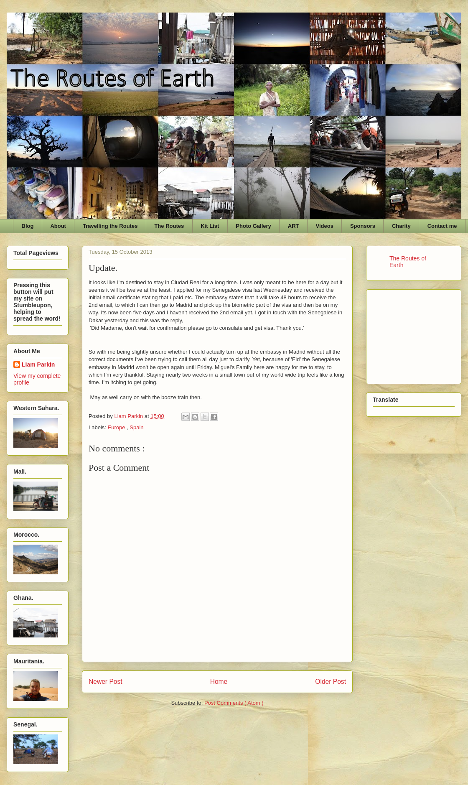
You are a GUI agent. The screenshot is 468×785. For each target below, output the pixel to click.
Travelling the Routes (110, 226)
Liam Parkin (38, 364)
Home (219, 681)
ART (293, 226)
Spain (136, 427)
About (58, 226)
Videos (324, 226)
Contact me (442, 226)
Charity (401, 226)
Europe (117, 427)
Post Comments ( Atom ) (234, 703)
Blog (28, 226)
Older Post (330, 681)
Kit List (210, 226)
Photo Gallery (253, 226)
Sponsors (362, 226)
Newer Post (105, 681)
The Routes (169, 226)
